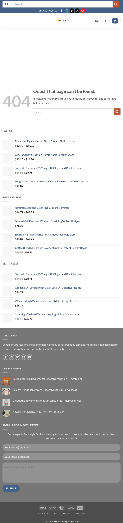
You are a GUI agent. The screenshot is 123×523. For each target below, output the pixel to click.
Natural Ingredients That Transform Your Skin (38, 411)
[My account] (105, 20)
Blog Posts (44, 513)
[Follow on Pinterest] (29, 357)
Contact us (59, 513)
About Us (79, 513)
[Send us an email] (23, 357)
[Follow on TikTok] (72, 10)
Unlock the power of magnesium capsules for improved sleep (46, 400)
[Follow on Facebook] (61, 10)
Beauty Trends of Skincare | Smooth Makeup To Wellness (44, 389)
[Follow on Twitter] (17, 357)
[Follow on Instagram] (66, 10)
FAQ (70, 513)
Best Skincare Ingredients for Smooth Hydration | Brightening (47, 378)
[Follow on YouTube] (82, 10)
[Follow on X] (77, 10)
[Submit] (116, 4)
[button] (4, 21)
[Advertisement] (61, 53)
